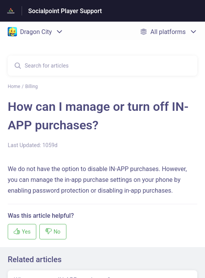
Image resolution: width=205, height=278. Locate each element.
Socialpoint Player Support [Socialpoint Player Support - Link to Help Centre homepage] (65, 11)
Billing (31, 86)
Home (14, 86)
